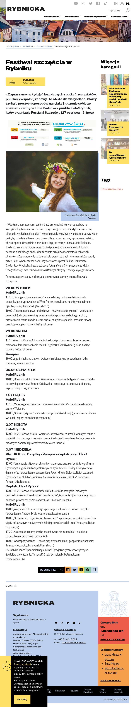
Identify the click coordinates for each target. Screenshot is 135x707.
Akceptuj (22, 699)
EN (116, 3)
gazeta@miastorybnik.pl (74, 642)
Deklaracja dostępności (118, 690)
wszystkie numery (110, 680)
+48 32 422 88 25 (112, 639)
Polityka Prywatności (88, 690)
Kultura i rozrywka (44, 46)
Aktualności (28, 46)
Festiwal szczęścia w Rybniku (112, 188)
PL (128, 3)
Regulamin (74, 691)
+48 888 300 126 (112, 631)
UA (121, 3)
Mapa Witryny (103, 690)
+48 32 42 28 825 (67, 639)
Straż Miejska (112, 663)
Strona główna (12, 46)
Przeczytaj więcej (22, 664)
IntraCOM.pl (122, 699)
